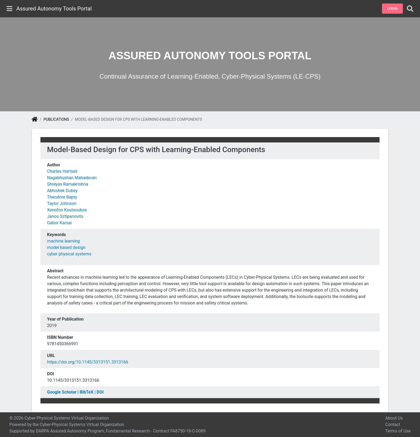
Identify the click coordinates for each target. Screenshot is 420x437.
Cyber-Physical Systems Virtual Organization (82, 424)
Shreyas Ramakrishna (67, 184)
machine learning (63, 241)
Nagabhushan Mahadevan (72, 177)
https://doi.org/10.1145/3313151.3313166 (87, 362)
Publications (56, 119)
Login (392, 8)
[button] (392, 8)
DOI (100, 392)
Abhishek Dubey (62, 190)
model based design (66, 247)
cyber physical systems (69, 253)
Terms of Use (398, 431)
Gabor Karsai (59, 222)
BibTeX (86, 392)
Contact (392, 424)
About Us (394, 418)
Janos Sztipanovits (65, 216)
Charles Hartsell (62, 171)
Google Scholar (62, 392)
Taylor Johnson (61, 203)
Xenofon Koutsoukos (67, 209)
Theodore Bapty (62, 197)
